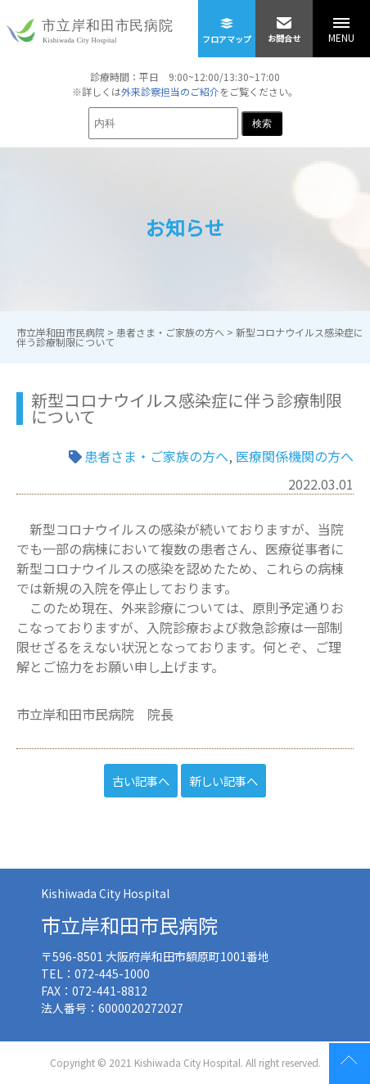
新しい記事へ (223, 780)
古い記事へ (140, 780)
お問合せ (284, 22)
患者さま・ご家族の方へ (156, 456)
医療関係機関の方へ (295, 456)
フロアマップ (226, 22)
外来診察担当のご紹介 (170, 91)
